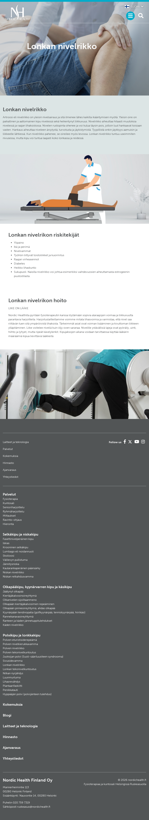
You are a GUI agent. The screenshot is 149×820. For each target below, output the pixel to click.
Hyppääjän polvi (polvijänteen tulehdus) (27, 694)
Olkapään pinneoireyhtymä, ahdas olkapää (29, 608)
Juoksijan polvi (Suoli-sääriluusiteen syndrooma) (33, 656)
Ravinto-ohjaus (12, 519)
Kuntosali (8, 503)
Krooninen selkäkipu (15, 547)
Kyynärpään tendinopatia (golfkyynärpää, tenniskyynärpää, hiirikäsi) (44, 612)
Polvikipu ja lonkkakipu (21, 635)
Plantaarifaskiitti (12, 685)
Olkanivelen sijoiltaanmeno (20, 599)
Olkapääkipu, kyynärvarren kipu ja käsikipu (37, 587)
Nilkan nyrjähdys (13, 673)
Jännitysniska (11, 564)
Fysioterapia (10, 499)
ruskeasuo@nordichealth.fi (33, 806)
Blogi (7, 715)
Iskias (6, 543)
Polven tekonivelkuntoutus (19, 652)
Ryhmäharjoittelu (13, 511)
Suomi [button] (132, 6)
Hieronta (8, 524)
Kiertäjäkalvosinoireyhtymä (20, 595)
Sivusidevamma (12, 660)
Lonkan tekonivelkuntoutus (19, 669)
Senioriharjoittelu (13, 507)
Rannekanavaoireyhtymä (18, 616)
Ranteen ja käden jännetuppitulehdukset (27, 620)
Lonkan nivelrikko (14, 665)
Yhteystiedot (10, 476)
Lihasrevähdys (11, 681)
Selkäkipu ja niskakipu (20, 534)
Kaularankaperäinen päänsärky (21, 568)
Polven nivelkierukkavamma (20, 644)
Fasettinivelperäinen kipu (18, 539)
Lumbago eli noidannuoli (18, 551)
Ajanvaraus (9, 470)
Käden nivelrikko (13, 625)
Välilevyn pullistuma (15, 559)
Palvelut (8, 449)
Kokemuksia (10, 456)
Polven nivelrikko (13, 648)
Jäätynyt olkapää (13, 591)
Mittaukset (9, 515)
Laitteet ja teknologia (16, 442)
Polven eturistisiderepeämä (20, 639)
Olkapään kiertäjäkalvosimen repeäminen (28, 604)
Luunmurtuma (12, 677)
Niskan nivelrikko (13, 572)
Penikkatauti (10, 690)
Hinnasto (8, 463)
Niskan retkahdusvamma (18, 576)
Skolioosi (8, 555)
